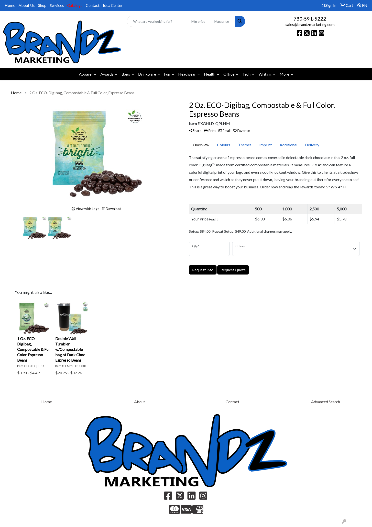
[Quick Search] (158, 21)
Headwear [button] (187, 74)
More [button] (284, 74)
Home (10, 5)
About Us (27, 5)
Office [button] (228, 74)
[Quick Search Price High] (223, 21)
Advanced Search (325, 401)
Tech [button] (246, 74)
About (139, 401)
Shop (42, 5)
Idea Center (112, 5)
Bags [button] (125, 74)
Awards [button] (106, 74)
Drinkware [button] (147, 74)
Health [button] (209, 74)
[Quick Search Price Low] (200, 21)
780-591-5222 (310, 19)
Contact (92, 5)
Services (57, 5)
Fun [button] (167, 74)
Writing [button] (265, 74)
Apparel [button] (85, 74)
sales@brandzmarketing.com (310, 24)
